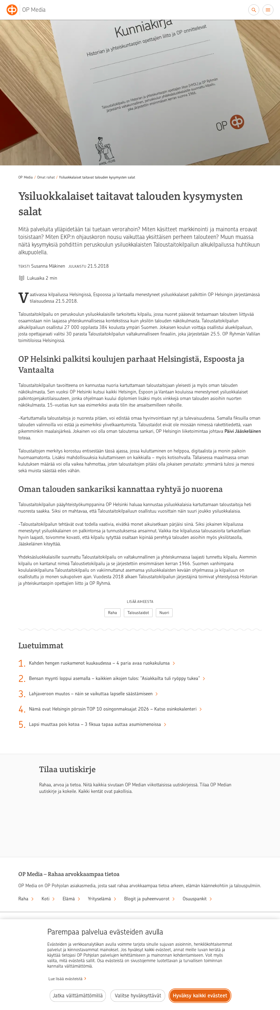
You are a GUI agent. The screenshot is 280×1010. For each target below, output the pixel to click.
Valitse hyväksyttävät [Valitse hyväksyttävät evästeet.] (138, 996)
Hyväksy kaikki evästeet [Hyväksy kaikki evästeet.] (200, 996)
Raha (112, 612)
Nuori (164, 612)
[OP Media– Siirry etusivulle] (29, 9)
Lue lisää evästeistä (65, 978)
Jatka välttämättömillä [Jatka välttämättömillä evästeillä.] (78, 996)
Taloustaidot (138, 612)
